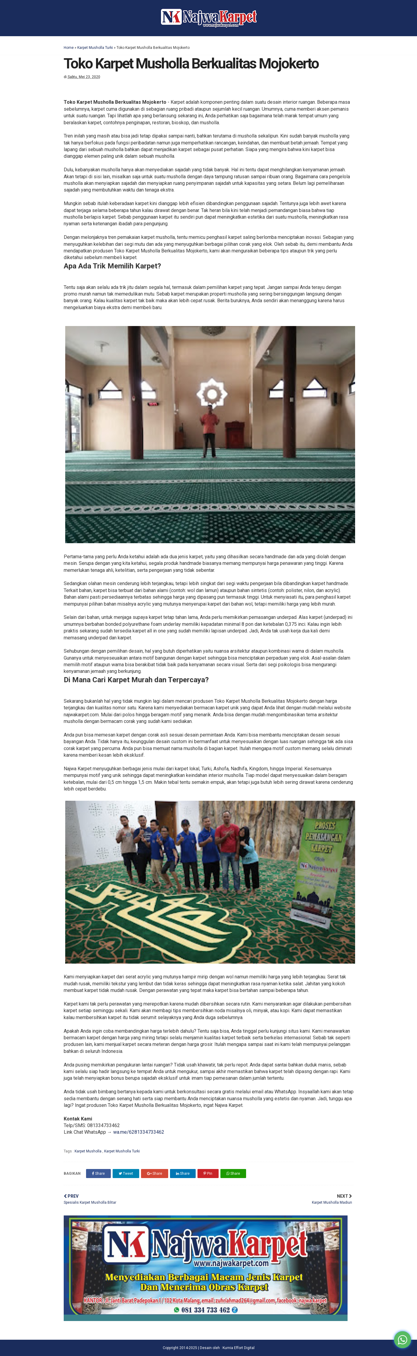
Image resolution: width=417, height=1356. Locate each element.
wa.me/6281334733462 (138, 1132)
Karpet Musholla (88, 1151)
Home (69, 48)
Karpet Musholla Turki (95, 48)
